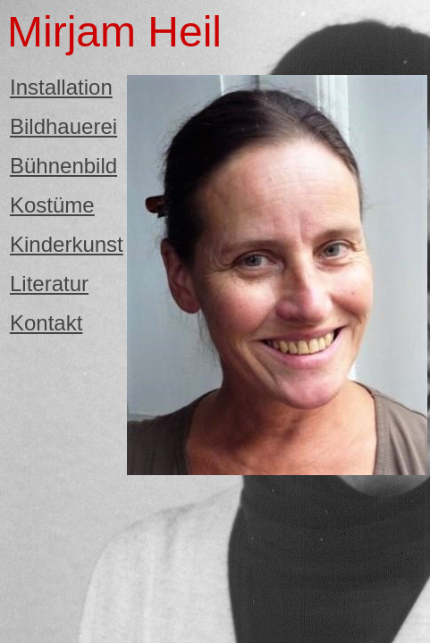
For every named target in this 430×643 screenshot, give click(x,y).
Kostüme (52, 205)
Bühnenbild (63, 166)
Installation (61, 87)
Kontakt (46, 323)
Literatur (49, 283)
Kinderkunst (66, 244)
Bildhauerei (63, 126)
